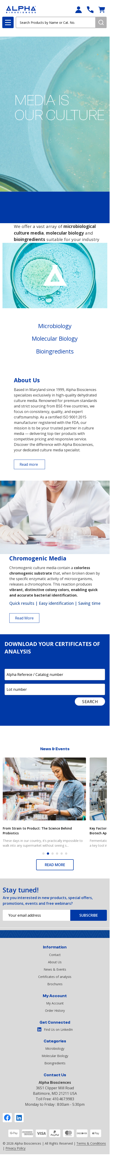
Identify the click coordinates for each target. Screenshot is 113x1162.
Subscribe (88, 915)
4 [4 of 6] (57, 853)
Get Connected (55, 1022)
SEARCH (90, 701)
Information (55, 947)
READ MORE (55, 864)
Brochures (55, 984)
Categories (55, 1041)
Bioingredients (55, 351)
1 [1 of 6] (43, 853)
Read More (24, 618)
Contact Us (55, 1075)
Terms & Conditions (91, 1143)
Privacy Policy (15, 1148)
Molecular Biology (55, 338)
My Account (55, 995)
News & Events (55, 969)
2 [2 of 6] (48, 853)
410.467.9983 (63, 1098)
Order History (55, 1010)
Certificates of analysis (54, 977)
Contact (55, 955)
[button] (55, 326)
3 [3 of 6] (52, 853)
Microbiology (55, 326)
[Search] (101, 22)
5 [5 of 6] (61, 853)
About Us (55, 962)
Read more (29, 464)
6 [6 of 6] (66, 853)
